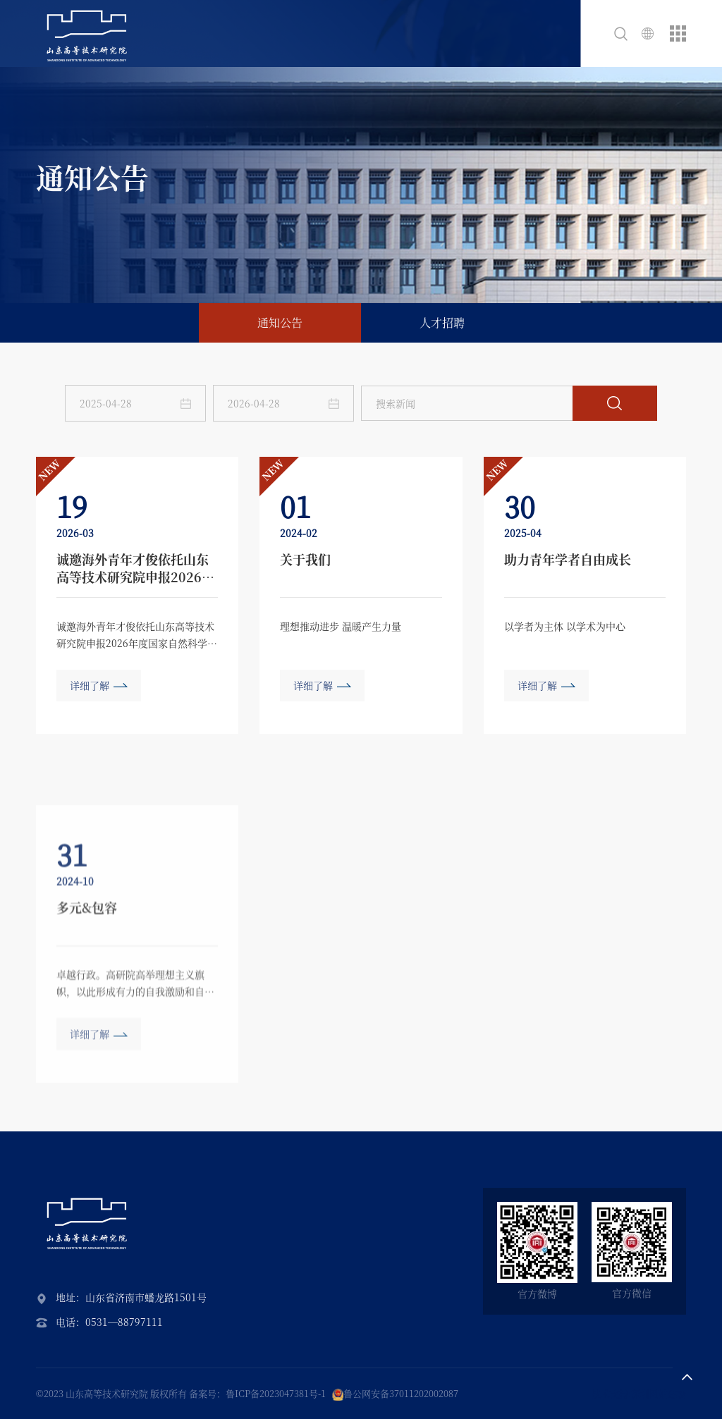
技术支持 (610, 1393)
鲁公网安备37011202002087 (400, 1393)
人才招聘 (442, 322)
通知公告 (279, 322)
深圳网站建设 (658, 1393)
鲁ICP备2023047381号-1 (276, 1393)
